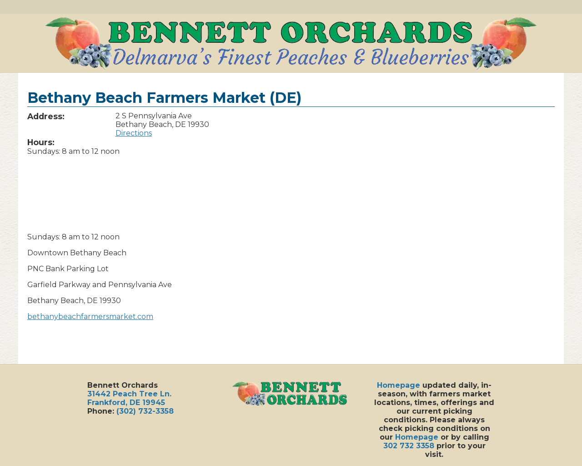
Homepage (398, 385)
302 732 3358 (408, 445)
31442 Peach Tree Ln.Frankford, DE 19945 (129, 398)
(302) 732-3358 (145, 411)
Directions (133, 133)
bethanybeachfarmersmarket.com (90, 316)
